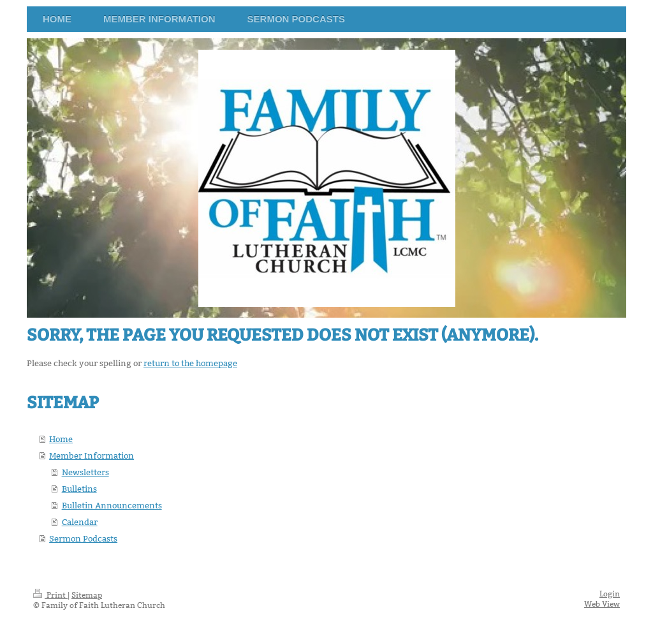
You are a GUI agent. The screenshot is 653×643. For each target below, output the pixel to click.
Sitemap (86, 595)
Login (609, 593)
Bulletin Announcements (112, 505)
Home (61, 439)
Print (50, 595)
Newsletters (85, 472)
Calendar (80, 522)
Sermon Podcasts (83, 538)
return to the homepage (190, 363)
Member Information (91, 455)
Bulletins (79, 489)
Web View (602, 604)
